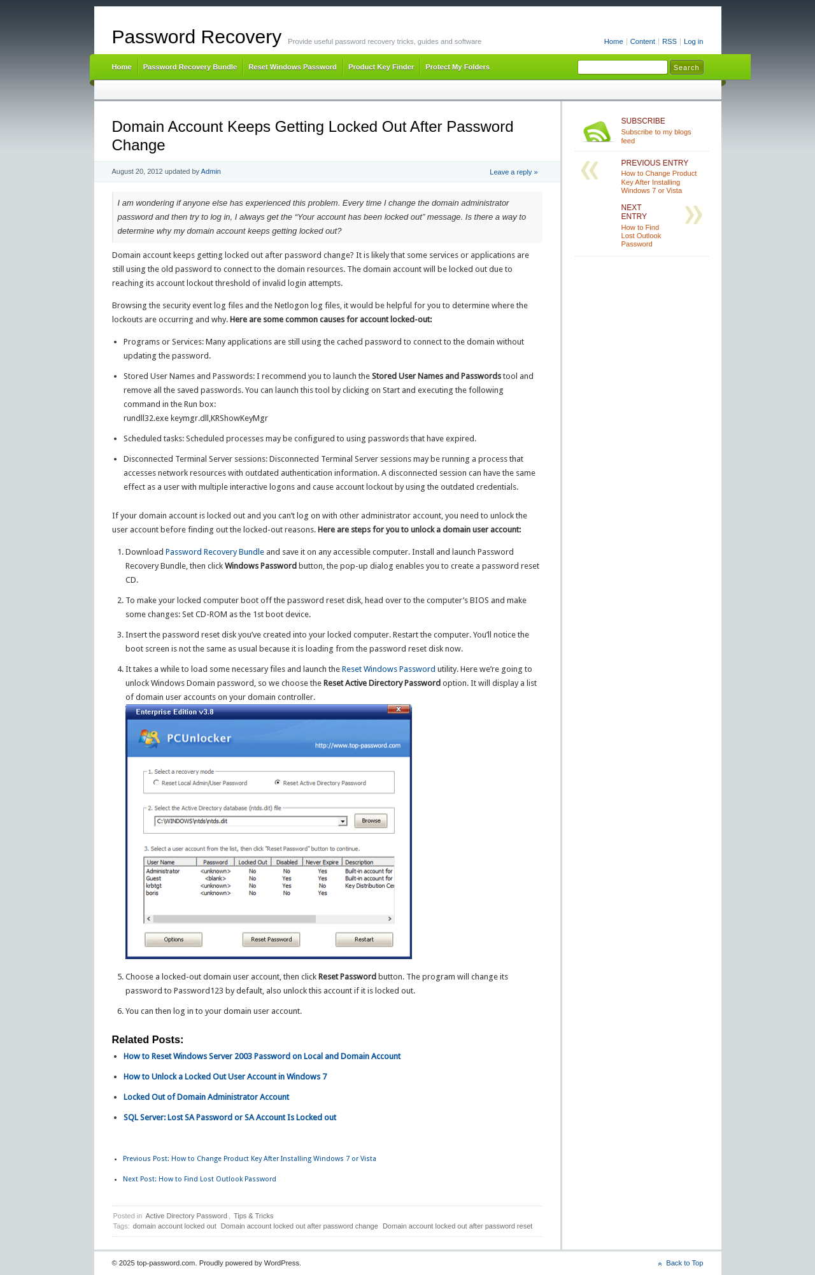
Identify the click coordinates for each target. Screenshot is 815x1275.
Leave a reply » (513, 172)
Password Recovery (197, 36)
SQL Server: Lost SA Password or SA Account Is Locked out (230, 1117)
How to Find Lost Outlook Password (199, 1179)
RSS (669, 41)
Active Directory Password (186, 1216)
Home (613, 41)
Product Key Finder (381, 67)
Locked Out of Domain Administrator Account (206, 1097)
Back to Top (684, 1263)
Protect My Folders (457, 67)
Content (642, 41)
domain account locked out (174, 1226)
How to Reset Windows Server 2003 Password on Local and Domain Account (262, 1056)
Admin (211, 171)
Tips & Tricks (254, 1216)
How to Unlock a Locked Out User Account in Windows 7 (225, 1076)
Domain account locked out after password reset (457, 1226)
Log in (694, 41)
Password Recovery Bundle (190, 67)
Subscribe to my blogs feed (662, 131)
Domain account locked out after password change (299, 1226)
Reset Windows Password (292, 67)
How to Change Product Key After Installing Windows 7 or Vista (249, 1159)
